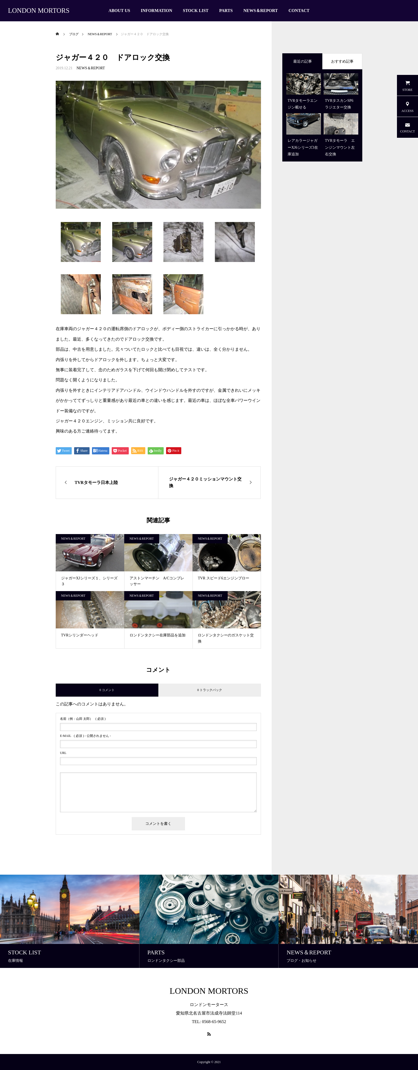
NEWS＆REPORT (260, 10)
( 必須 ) (83, 718)
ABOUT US (119, 10)
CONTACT (299, 10)
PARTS (226, 10)
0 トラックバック (209, 690)
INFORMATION (156, 10)
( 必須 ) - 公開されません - (85, 735)
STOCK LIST (195, 10)
